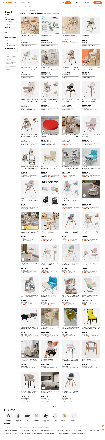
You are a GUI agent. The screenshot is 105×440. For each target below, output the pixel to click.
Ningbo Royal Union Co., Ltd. (88, 76)
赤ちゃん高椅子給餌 (37, 433)
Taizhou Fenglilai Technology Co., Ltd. (90, 143)
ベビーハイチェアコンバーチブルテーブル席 (89, 427)
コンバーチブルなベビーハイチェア (69, 427)
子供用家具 (32, 10)
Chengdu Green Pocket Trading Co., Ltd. (91, 109)
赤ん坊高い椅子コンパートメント (52, 427)
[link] (103, 426)
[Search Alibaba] (41, 2)
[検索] (68, 2)
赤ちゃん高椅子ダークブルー (80, 430)
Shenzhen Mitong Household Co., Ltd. (70, 303)
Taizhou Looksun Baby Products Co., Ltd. (50, 44)
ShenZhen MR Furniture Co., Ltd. (89, 367)
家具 (27, 10)
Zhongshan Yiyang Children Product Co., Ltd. (71, 42)
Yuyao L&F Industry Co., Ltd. (27, 108)
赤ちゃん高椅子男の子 (24, 427)
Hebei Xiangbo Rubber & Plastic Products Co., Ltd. (71, 367)
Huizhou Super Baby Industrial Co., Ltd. (91, 44)
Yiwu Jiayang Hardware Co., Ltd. (48, 143)
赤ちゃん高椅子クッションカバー (46, 430)
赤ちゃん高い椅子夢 (25, 433)
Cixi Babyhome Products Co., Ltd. (28, 303)
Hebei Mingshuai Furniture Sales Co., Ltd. (30, 399)
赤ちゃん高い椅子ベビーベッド (30, 430)
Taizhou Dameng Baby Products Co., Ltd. (50, 108)
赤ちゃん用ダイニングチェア (11, 433)
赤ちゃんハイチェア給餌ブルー (78, 433)
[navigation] (11, 208)
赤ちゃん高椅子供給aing (63, 433)
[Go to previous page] (51, 406)
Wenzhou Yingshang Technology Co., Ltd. (71, 108)
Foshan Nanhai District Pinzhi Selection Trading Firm (71, 399)
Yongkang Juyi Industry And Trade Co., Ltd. (71, 143)
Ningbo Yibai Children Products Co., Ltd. (71, 76)
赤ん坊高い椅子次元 (94, 430)
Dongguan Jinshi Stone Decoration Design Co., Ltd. (91, 335)
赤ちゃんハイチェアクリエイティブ (12, 430)
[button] (63, 3)
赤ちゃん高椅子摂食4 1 (50, 433)
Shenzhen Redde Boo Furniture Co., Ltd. (30, 367)
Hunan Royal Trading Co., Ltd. (27, 76)
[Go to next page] (69, 406)
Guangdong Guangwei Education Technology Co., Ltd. (50, 335)
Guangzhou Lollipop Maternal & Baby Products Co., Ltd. (50, 367)
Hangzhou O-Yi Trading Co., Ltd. (89, 303)
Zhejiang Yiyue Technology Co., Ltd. (29, 44)
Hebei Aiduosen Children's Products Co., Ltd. (30, 143)
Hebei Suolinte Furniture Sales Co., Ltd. (29, 335)
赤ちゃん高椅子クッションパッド (64, 430)
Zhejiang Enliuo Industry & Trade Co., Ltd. (50, 76)
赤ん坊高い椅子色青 (37, 427)
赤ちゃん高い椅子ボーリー (11, 427)
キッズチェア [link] (40, 10)
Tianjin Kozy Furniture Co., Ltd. (68, 335)
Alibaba (21, 10)
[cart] (82, 2)
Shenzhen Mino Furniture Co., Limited (49, 399)
